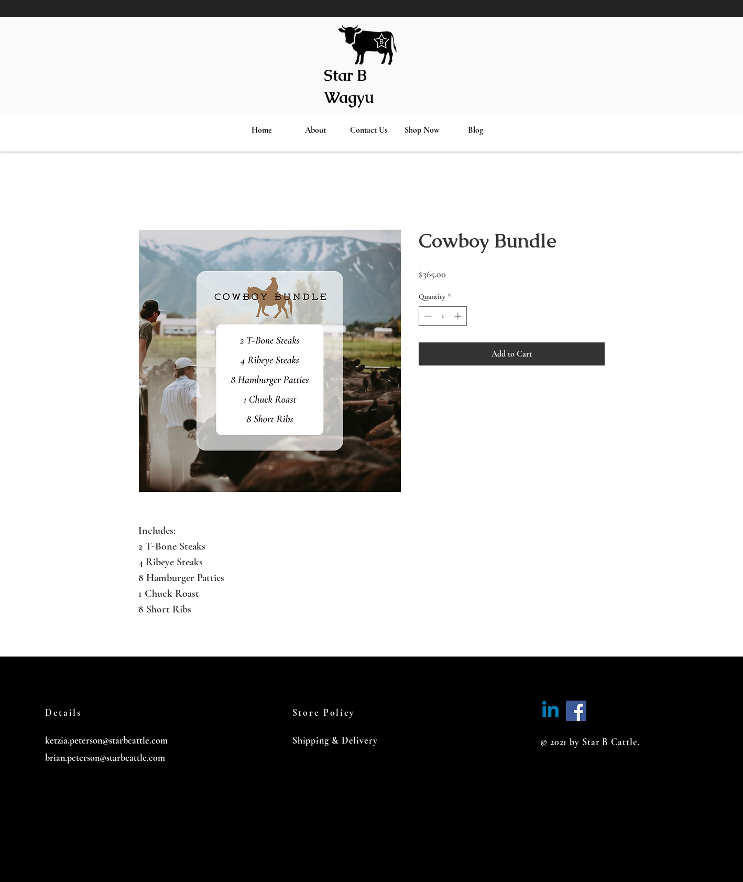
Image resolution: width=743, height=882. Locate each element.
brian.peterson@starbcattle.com (105, 757)
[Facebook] (576, 711)
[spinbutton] (442, 316)
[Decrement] (426, 316)
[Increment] (458, 316)
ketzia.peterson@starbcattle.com (106, 740)
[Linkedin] (550, 711)
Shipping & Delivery (335, 740)
